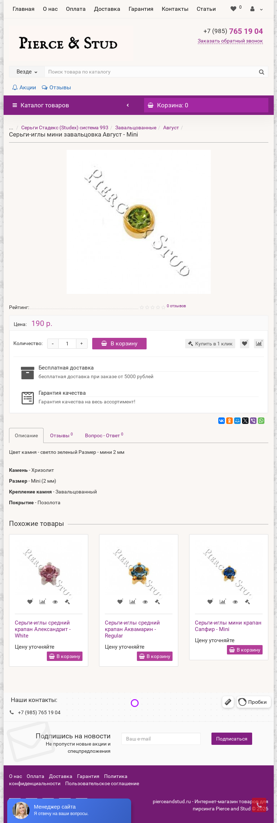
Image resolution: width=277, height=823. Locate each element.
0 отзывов (176, 306)
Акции (24, 87)
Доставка (107, 8)
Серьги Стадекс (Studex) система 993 (59, 127)
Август (166, 127)
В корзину (119, 343)
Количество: (28, 343)
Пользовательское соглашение (102, 783)
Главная (24, 8)
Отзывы (56, 87)
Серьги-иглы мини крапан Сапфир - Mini (228, 626)
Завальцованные (130, 127)
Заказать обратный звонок (230, 41)
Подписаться (231, 739)
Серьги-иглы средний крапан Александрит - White (43, 629)
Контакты (175, 8)
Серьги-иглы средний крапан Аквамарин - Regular (132, 629)
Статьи (206, 8)
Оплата (76, 8)
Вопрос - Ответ (104, 435)
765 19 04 (233, 31)
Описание (26, 435)
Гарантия (141, 8)
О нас (50, 8)
